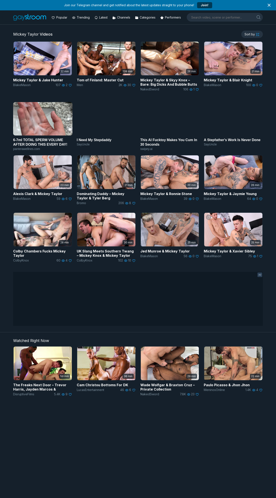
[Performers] (171, 17)
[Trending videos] (81, 17)
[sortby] (252, 34)
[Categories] (145, 17)
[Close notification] (269, 5)
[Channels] (121, 17)
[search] (258, 17)
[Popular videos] (60, 17)
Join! (204, 5)
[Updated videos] (101, 17)
